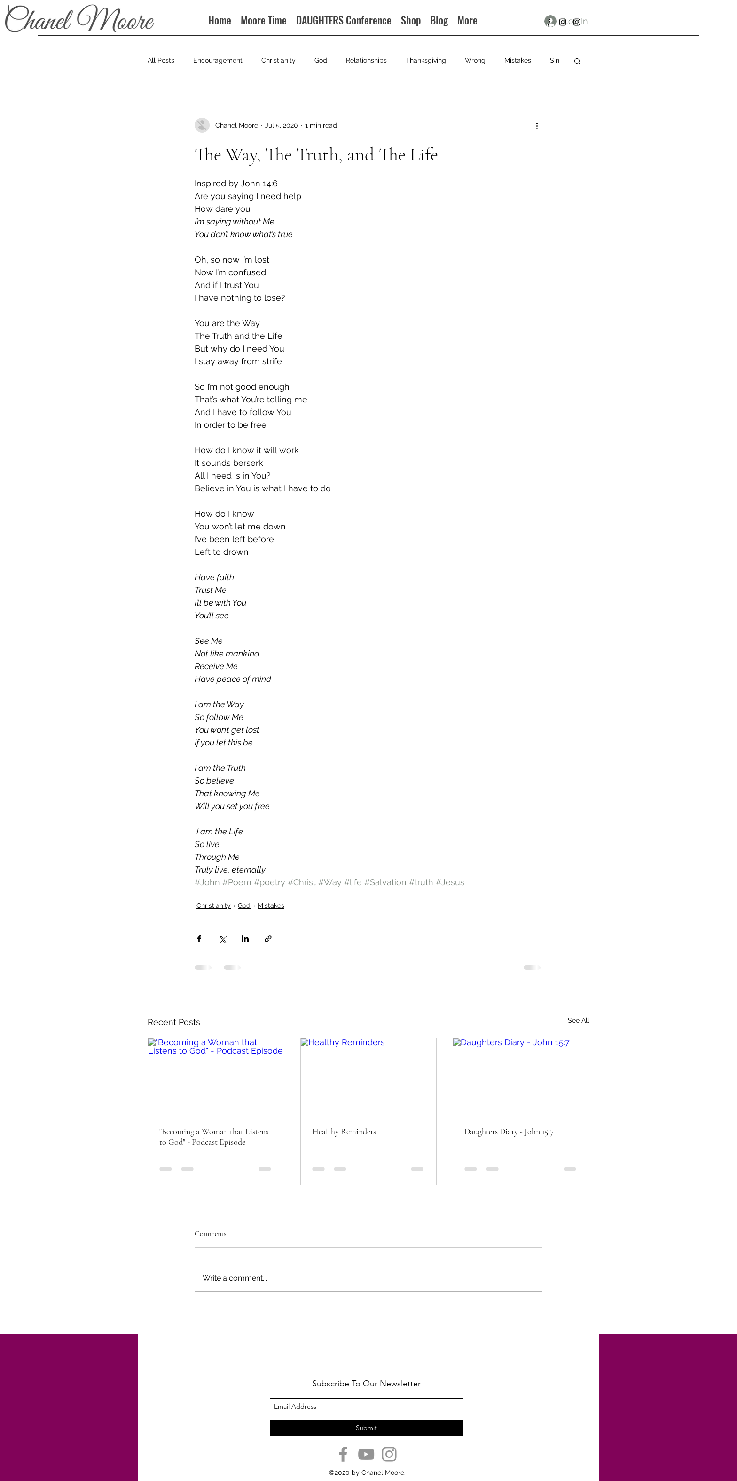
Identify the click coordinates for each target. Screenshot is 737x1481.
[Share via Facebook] (199, 938)
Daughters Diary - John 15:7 (509, 1131)
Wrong (475, 60)
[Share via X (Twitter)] (222, 938)
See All (578, 1020)
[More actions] (536, 125)
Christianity (278, 60)
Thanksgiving (426, 60)
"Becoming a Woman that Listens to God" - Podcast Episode (213, 1136)
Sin (554, 60)
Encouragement (218, 60)
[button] (577, 60)
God (320, 60)
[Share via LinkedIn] (245, 938)
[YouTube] (366, 1454)
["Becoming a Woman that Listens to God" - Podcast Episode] (216, 1076)
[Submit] (366, 1428)
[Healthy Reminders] (369, 1076)
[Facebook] (343, 1454)
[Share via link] (268, 938)
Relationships (366, 60)
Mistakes (517, 60)
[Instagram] (389, 1454)
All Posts (161, 60)
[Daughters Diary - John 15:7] (521, 1076)
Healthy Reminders (344, 1131)
